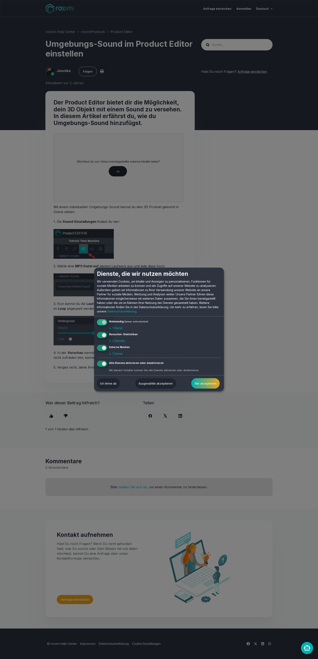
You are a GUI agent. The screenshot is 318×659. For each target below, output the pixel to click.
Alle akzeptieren (205, 383)
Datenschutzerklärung (121, 311)
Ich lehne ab (108, 383)
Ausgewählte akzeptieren (156, 383)
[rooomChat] (307, 648)
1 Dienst (115, 328)
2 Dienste (117, 341)
